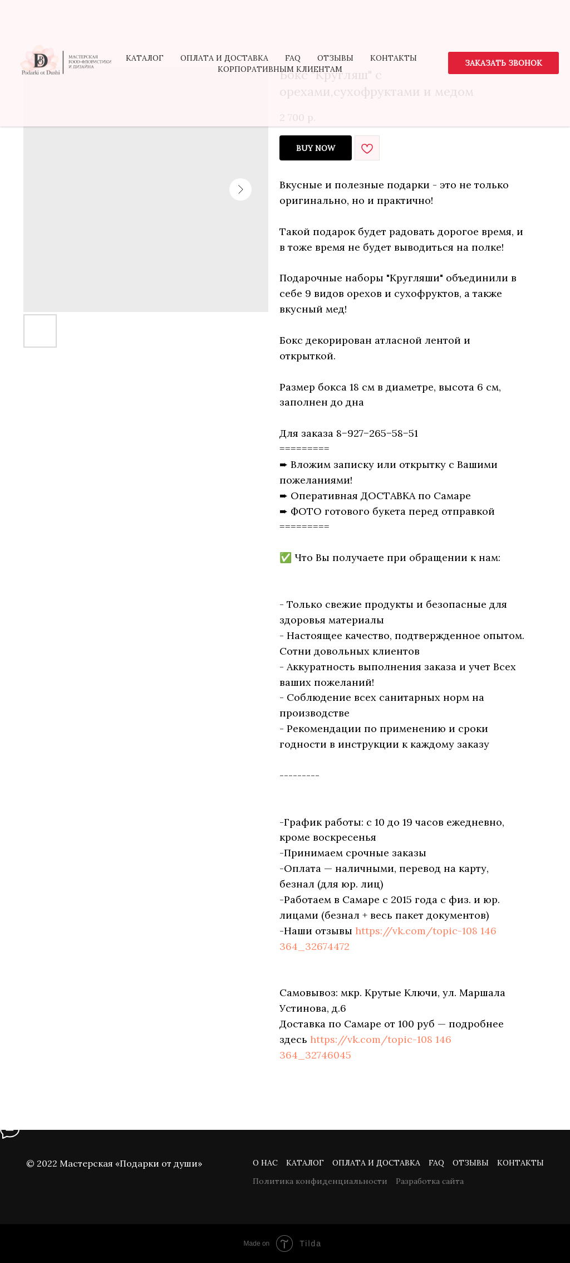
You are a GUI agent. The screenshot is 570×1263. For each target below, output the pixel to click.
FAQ (436, 1163)
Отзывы (471, 1163)
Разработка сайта (430, 1181)
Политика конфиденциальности (320, 1181)
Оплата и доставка (376, 1163)
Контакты (520, 1163)
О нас (265, 1163)
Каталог (305, 1163)
